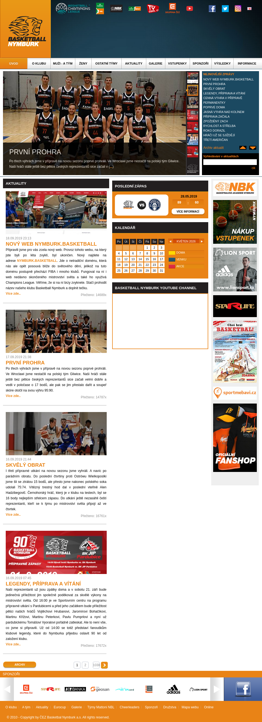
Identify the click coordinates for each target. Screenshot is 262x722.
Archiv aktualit (213, 148)
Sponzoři (201, 63)
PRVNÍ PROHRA (214, 84)
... (111, 167)
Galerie (155, 63)
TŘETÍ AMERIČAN (215, 139)
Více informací (188, 211)
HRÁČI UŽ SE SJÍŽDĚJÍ (219, 135)
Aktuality (133, 63)
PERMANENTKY (214, 102)
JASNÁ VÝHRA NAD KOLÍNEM (223, 112)
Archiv (19, 664)
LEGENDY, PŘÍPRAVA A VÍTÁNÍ (224, 93)
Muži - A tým (62, 63)
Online (209, 707)
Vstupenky (177, 63)
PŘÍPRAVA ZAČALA (216, 116)
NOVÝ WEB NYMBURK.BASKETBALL (228, 79)
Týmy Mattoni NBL (100, 707)
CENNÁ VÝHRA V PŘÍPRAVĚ (222, 98)
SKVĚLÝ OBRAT (214, 88)
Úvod (13, 63)
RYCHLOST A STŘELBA (219, 125)
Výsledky (222, 63)
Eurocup (60, 707)
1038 (96, 665)
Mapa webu (190, 707)
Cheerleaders (129, 707)
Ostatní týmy (106, 63)
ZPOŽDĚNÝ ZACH (215, 121)
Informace (247, 63)
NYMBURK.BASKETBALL (37, 261)
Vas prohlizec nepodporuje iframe (160, 321)
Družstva (169, 707)
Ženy (83, 63)
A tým (26, 707)
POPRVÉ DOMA (214, 107)
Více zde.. (13, 293)
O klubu (39, 63)
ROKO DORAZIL (214, 130)
